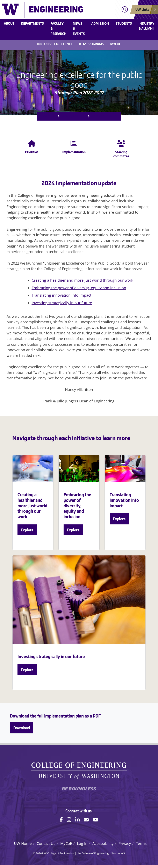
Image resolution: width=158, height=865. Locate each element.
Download (21, 727)
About (9, 23)
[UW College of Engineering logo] (60, 10)
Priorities (31, 146)
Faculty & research (58, 28)
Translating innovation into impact (61, 295)
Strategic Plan (73, 116)
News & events (79, 28)
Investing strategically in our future (62, 302)
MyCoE (115, 44)
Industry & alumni (146, 26)
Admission (100, 23)
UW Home (23, 843)
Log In (82, 843)
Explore (27, 530)
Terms (141, 843)
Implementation (105, 116)
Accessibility (103, 843)
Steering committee (121, 148)
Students (124, 23)
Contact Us (46, 843)
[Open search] (124, 9)
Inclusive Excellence (55, 44)
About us (47, 116)
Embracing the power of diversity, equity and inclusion (79, 287)
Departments (32, 23)
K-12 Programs (91, 44)
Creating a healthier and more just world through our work (82, 280)
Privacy (124, 843)
